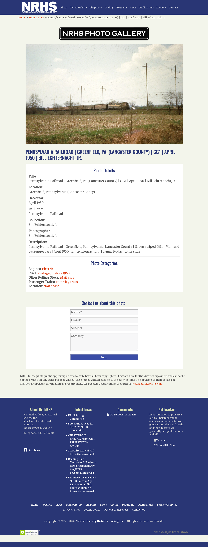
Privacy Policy (71, 509)
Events (160, 7)
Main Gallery (36, 17)
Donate (160, 440)
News (133, 7)
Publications (146, 7)
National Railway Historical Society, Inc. (100, 521)
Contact (173, 7)
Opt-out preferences (116, 509)
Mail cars (67, 277)
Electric (47, 269)
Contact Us (138, 509)
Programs (122, 7)
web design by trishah (171, 532)
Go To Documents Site (121, 414)
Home (22, 17)
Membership (77, 7)
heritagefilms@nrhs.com (147, 383)
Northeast (51, 286)
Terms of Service (167, 504)
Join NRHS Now (166, 445)
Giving (109, 7)
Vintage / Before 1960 (54, 273)
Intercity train (67, 282)
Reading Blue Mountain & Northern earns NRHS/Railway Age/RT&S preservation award (82, 465)
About (64, 7)
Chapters (95, 7)
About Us (47, 504)
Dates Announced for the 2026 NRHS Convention (81, 427)
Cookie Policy (92, 509)
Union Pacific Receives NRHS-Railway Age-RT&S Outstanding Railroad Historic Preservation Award (82, 484)
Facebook (34, 450)
